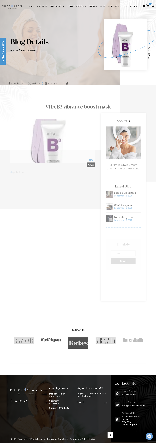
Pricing (93, 6)
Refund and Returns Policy (82, 439)
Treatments (56, 6)
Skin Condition (75, 6)
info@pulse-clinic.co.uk (133, 405)
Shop (102, 6)
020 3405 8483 (129, 394)
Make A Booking (3, 51)
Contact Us (130, 6)
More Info (113, 6)
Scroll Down (149, 54)
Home (31, 6)
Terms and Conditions (57, 439)
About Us (42, 6)
